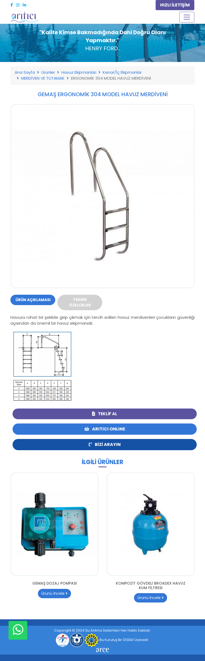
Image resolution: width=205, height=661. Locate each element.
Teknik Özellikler (80, 302)
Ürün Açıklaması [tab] (32, 299)
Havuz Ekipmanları (78, 72)
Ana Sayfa (25, 72)
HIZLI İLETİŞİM (175, 5)
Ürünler (48, 72)
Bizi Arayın (105, 444)
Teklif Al (104, 414)
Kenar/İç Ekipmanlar (122, 72)
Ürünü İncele (54, 593)
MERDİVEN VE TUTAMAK (43, 78)
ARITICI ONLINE (104, 429)
